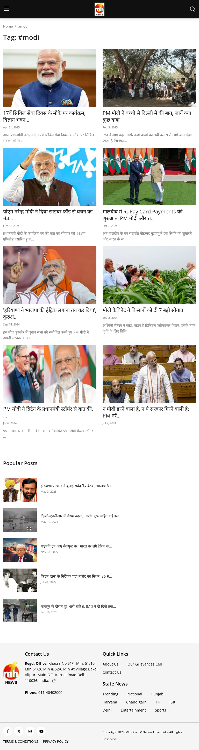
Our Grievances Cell (144, 664)
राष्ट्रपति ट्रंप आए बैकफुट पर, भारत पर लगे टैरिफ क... (76, 546)
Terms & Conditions (20, 741)
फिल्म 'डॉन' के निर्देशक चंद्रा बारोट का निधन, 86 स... (76, 576)
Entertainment (133, 710)
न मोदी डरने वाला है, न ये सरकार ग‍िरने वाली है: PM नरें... (146, 412)
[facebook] (7, 731)
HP (158, 702)
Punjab (157, 694)
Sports (160, 710)
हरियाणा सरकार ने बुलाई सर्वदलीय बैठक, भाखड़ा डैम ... (78, 485)
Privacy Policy (55, 741)
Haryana (110, 702)
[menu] (6, 9)
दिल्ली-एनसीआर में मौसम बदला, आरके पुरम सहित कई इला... (82, 515)
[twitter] (18, 731)
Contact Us (112, 672)
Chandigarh (136, 702)
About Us (110, 664)
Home (8, 26)
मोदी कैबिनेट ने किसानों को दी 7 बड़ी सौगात (143, 310)
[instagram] (29, 731)
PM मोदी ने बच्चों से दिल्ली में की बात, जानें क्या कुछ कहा (147, 116)
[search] (192, 9)
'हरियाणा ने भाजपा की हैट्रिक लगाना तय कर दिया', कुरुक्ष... (49, 313)
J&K (172, 702)
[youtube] (41, 731)
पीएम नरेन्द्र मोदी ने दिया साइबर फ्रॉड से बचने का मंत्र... (48, 215)
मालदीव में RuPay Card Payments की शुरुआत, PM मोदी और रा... (142, 215)
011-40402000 (43, 692)
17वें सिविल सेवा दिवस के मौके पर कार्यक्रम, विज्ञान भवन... (44, 116)
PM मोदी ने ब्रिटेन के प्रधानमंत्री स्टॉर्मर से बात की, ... (48, 412)
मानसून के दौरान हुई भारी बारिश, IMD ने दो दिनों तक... (78, 606)
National (134, 694)
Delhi (107, 710)
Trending (110, 694)
